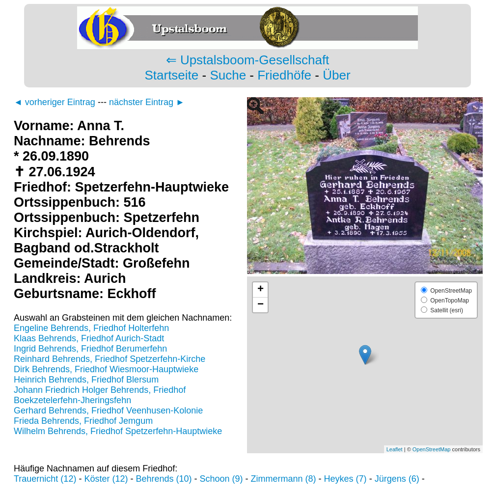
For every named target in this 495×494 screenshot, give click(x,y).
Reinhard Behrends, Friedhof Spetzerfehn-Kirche (109, 359)
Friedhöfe (284, 75)
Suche (228, 75)
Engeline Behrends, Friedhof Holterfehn (91, 328)
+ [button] (260, 289)
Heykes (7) (345, 479)
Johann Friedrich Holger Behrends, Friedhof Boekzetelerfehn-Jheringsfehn (100, 395)
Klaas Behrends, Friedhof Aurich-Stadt (89, 338)
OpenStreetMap (431, 449)
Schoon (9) (221, 479)
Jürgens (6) (397, 479)
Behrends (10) (164, 479)
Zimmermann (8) (283, 479)
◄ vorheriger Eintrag (54, 102)
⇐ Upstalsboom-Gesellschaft (248, 60)
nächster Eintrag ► (147, 102)
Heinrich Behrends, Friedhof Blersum (86, 379)
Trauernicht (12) (45, 479)
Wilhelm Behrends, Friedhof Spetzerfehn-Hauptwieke (118, 431)
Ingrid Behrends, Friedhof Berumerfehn (90, 349)
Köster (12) (106, 479)
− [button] (260, 305)
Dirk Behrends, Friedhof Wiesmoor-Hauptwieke (106, 369)
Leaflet (394, 449)
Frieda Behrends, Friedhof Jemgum (83, 421)
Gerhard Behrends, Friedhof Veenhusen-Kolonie (108, 410)
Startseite (171, 75)
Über (336, 75)
